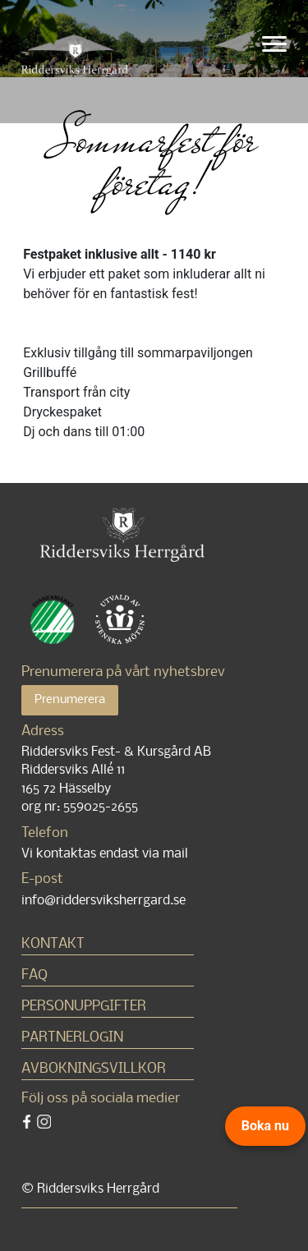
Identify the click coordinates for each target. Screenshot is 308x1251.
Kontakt (53, 944)
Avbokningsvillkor (93, 1069)
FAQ (34, 975)
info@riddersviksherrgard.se (103, 901)
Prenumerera (69, 699)
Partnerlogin (72, 1038)
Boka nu (265, 1126)
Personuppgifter (83, 1006)
